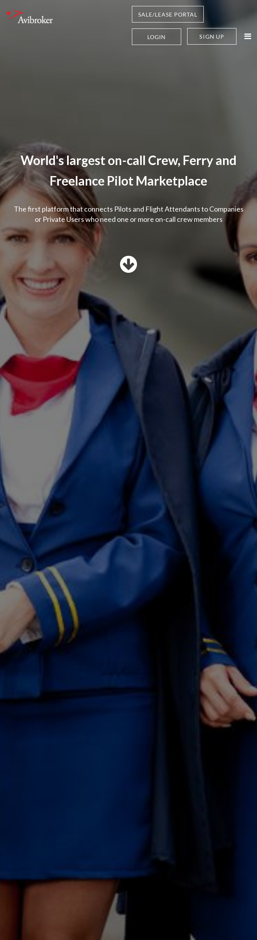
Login (156, 37)
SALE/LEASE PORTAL (167, 14)
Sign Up (211, 36)
